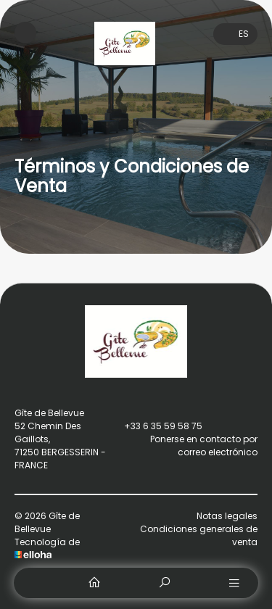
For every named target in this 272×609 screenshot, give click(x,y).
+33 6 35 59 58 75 (154, 426)
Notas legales (227, 516)
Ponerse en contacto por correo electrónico (182, 445)
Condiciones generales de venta (198, 535)
